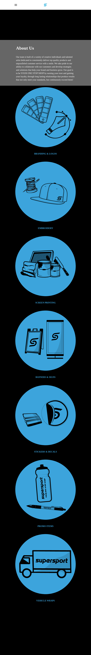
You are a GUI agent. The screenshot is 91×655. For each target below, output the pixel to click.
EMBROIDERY (45, 228)
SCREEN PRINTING (45, 302)
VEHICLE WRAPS (45, 600)
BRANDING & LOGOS (45, 154)
